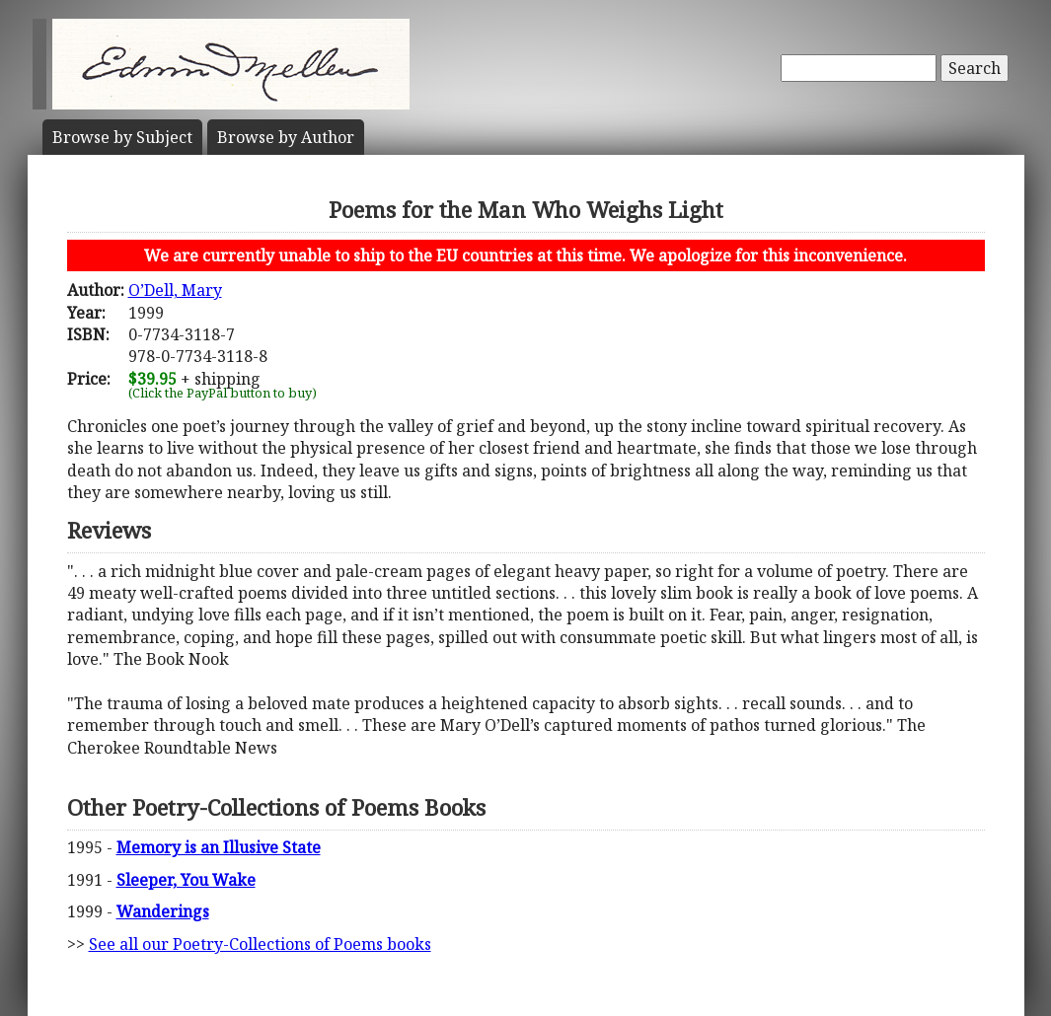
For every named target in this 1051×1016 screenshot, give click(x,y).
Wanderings (162, 911)
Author (285, 137)
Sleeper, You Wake (186, 880)
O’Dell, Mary (175, 290)
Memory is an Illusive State (218, 847)
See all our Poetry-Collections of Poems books (260, 944)
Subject (122, 137)
